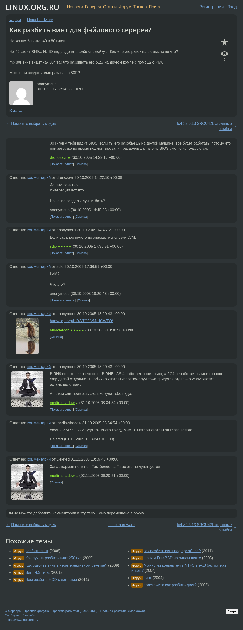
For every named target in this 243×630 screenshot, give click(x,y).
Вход (232, 7)
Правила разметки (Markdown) (122, 611)
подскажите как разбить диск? (170, 585)
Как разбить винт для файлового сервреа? (80, 29)
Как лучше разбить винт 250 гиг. (53, 558)
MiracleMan (60, 330)
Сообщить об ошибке (20, 615)
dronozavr (58, 157)
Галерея (93, 7)
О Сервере (13, 611)
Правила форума (36, 611)
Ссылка (16, 110)
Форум (125, 7)
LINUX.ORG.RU (32, 7)
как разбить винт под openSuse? (172, 551)
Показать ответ (62, 164)
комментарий (39, 178)
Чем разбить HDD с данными (51, 580)
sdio (53, 246)
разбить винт (36, 551)
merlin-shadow (62, 403)
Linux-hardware (40, 20)
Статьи (110, 7)
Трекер (140, 7)
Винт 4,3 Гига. (37, 572)
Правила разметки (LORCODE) (75, 611)
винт (148, 578)
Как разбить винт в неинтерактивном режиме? (66, 565)
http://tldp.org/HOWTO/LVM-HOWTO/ (81, 321)
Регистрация (211, 7)
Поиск (154, 7)
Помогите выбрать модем (33, 123)
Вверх (232, 611)
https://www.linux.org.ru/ (21, 619)
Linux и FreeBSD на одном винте (172, 558)
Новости (75, 7)
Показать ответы (63, 300)
